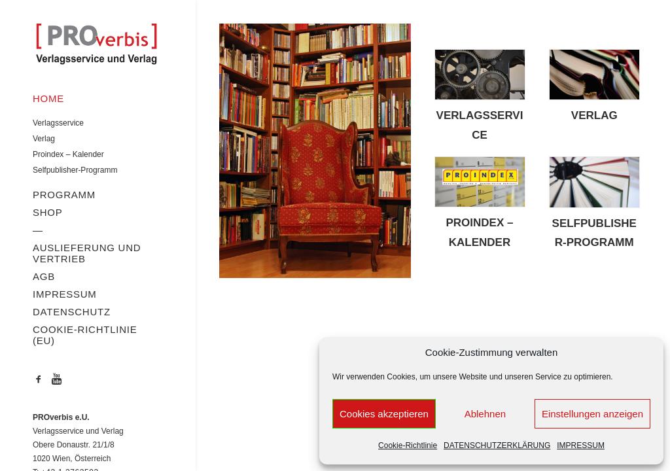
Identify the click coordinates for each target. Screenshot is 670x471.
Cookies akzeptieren (384, 413)
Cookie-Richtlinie (407, 445)
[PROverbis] (96, 45)
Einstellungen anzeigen (592, 413)
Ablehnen (485, 413)
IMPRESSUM (581, 445)
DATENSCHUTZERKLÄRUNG (497, 445)
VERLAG (594, 115)
